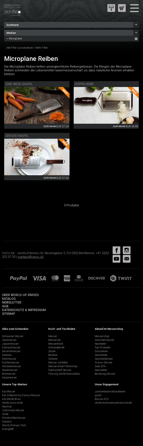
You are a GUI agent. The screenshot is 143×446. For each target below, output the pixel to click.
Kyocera (6, 421)
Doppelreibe (84, 84)
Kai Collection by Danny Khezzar (21, 395)
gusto (98, 395)
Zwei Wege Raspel (19, 84)
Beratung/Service (105, 373)
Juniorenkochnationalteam (110, 391)
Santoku (7, 355)
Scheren (53, 358)
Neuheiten (100, 343)
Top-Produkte (102, 347)
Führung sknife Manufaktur (64, 373)
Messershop (102, 336)
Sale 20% (100, 366)
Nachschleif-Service (59, 370)
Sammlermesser (104, 339)
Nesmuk (7, 406)
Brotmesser (9, 373)
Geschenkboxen (104, 358)
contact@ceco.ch (31, 257)
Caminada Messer (13, 410)
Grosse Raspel (17, 136)
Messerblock (55, 343)
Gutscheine (101, 351)
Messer (52, 336)
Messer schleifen (58, 362)
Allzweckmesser (11, 366)
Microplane (15, 38)
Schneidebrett (56, 347)
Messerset (54, 339)
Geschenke (101, 355)
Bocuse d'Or (102, 399)
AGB (5, 306)
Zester (52, 351)
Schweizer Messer (13, 336)
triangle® (8, 429)
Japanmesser (10, 343)
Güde (5, 414)
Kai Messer (8, 391)
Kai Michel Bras (11, 399)
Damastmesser (11, 347)
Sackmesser (9, 339)
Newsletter (11, 302)
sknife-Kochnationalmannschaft (113, 402)
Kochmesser (9, 358)
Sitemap (8, 314)
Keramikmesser (11, 351)
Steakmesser (9, 370)
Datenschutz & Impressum (24, 310)
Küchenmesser (10, 362)
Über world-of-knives (20, 295)
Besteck (52, 355)
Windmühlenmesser (14, 417)
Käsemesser (9, 377)
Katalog (9, 299)
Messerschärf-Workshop (62, 366)
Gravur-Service (103, 362)
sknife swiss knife (12, 402)
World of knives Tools (14, 425)
